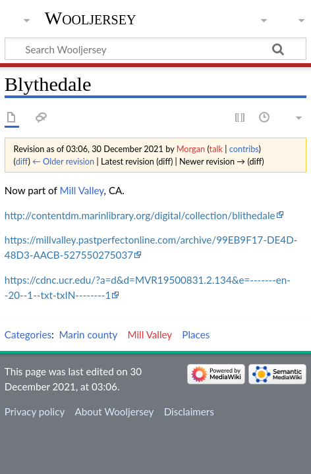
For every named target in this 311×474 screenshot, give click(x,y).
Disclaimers (189, 411)
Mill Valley (82, 190)
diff (22, 161)
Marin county (88, 334)
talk (216, 149)
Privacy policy (35, 411)
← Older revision (63, 161)
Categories (28, 334)
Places (196, 334)
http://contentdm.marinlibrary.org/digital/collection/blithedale (140, 215)
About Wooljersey (114, 411)
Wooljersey (90, 18)
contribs (244, 149)
